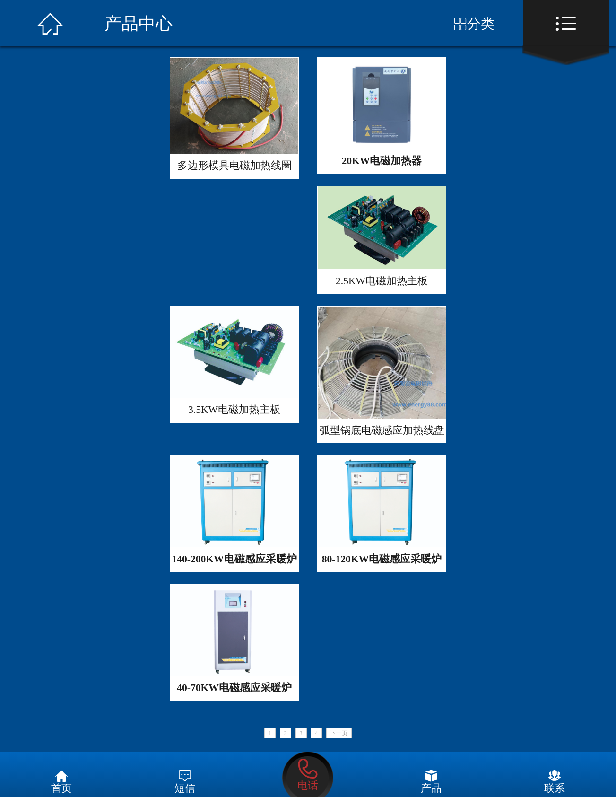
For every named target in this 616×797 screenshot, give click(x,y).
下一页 (338, 733)
